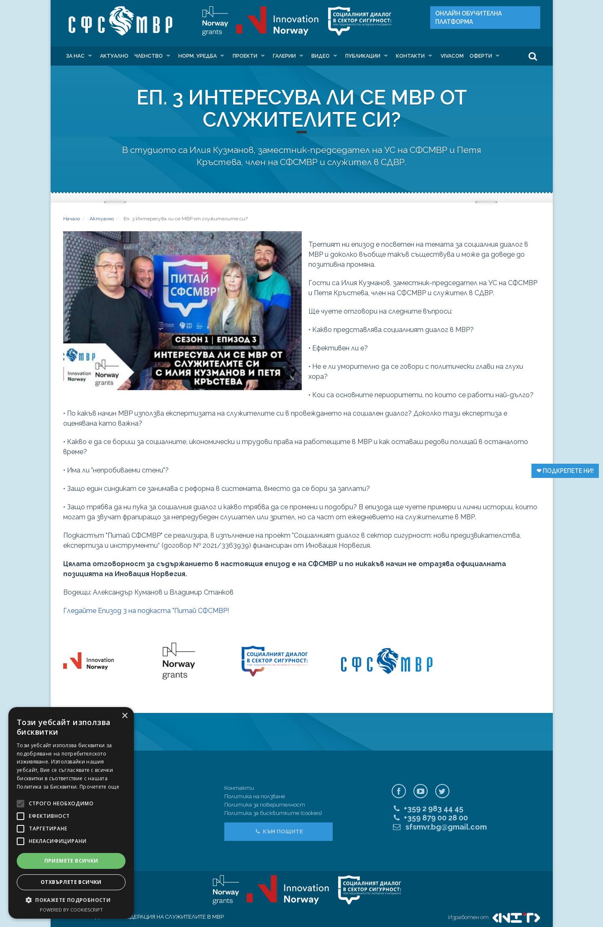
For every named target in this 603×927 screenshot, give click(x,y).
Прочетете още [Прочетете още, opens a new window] (99, 786)
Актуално (114, 56)
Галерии (284, 56)
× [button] (124, 716)
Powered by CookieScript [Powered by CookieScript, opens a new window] (71, 910)
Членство (148, 56)
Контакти (410, 56)
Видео (320, 56)
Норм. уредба (197, 56)
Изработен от (494, 917)
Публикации (362, 56)
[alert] (71, 813)
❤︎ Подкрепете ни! (565, 470)
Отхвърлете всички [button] (71, 882)
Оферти (481, 56)
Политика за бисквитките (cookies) (273, 813)
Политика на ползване (254, 796)
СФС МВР (118, 21)
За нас (75, 56)
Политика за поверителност (264, 805)
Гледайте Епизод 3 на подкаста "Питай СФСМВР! (146, 611)
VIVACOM (452, 56)
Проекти (245, 56)
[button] (71, 900)
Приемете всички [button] (71, 860)
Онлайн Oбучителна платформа (468, 17)
